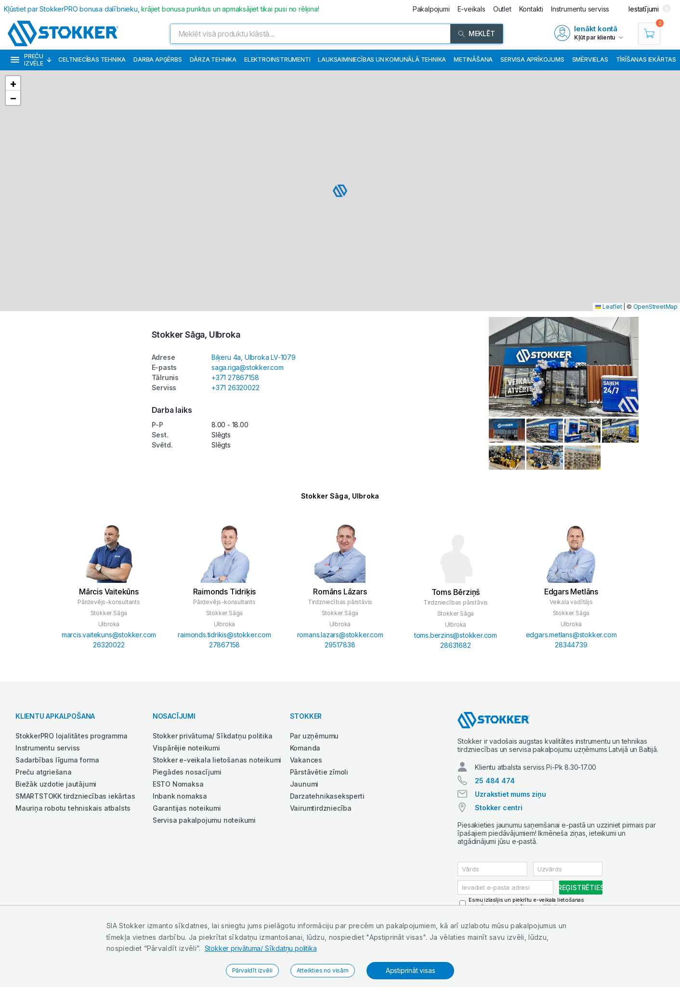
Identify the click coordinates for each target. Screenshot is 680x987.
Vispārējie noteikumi (186, 748)
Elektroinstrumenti (277, 59)
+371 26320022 (235, 387)
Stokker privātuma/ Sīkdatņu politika (261, 948)
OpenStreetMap (655, 306)
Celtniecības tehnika (92, 59)
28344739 (571, 645)
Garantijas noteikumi (187, 808)
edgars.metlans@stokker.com (571, 635)
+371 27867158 (235, 377)
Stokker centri (498, 807)
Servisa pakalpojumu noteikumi (204, 820)
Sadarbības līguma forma (57, 760)
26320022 (108, 645)
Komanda (305, 748)
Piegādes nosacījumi (187, 772)
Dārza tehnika (213, 59)
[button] (340, 191)
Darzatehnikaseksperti (327, 796)
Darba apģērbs (157, 59)
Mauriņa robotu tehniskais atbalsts (73, 808)
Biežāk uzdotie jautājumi (55, 784)
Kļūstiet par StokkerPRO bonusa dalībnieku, (161, 9)
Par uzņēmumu (314, 736)
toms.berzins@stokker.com (455, 635)
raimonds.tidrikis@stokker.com (224, 635)
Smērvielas (590, 59)
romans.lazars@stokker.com (340, 635)
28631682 (455, 645)
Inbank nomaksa (180, 796)
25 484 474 (494, 780)
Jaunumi (304, 784)
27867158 (224, 645)
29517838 (340, 645)
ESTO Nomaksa (178, 784)
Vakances (306, 760)
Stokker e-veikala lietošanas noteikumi (217, 760)
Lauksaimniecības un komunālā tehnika (382, 59)
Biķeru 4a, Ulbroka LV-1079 (253, 357)
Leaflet (608, 306)
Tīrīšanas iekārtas (646, 59)
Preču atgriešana (43, 772)
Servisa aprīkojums (532, 59)
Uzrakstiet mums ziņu (510, 794)
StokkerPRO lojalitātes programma (71, 736)
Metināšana (473, 59)
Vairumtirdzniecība (321, 808)
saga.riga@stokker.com (247, 367)
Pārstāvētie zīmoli (319, 772)
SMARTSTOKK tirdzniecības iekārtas (75, 796)
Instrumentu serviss (47, 748)
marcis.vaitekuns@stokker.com (109, 635)
